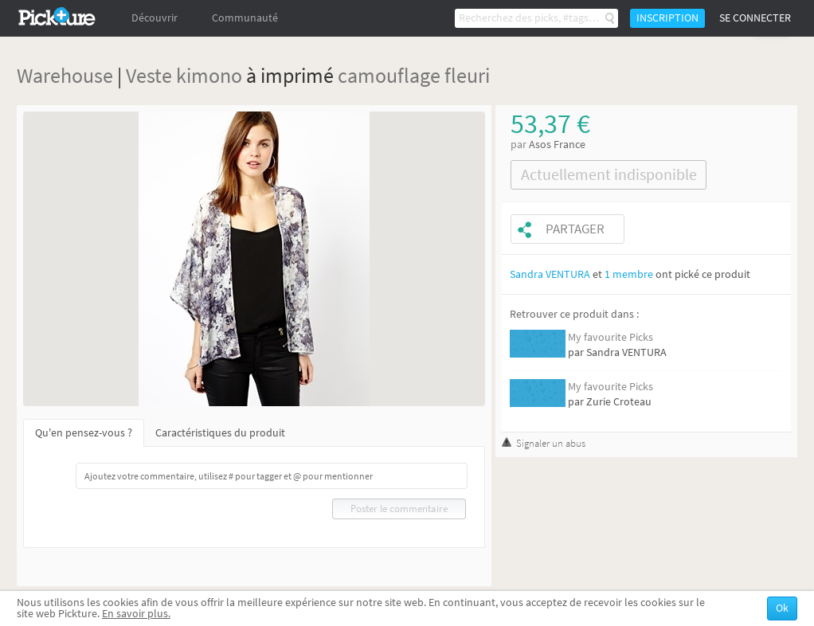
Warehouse (65, 75)
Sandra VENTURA (550, 274)
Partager (575, 229)
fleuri (467, 75)
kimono (209, 75)
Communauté (245, 17)
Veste (149, 75)
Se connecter (755, 17)
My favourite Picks (610, 337)
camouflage (389, 75)
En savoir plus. (136, 613)
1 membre (629, 274)
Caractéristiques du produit (220, 432)
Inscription (667, 17)
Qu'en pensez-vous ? (83, 432)
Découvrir (154, 17)
